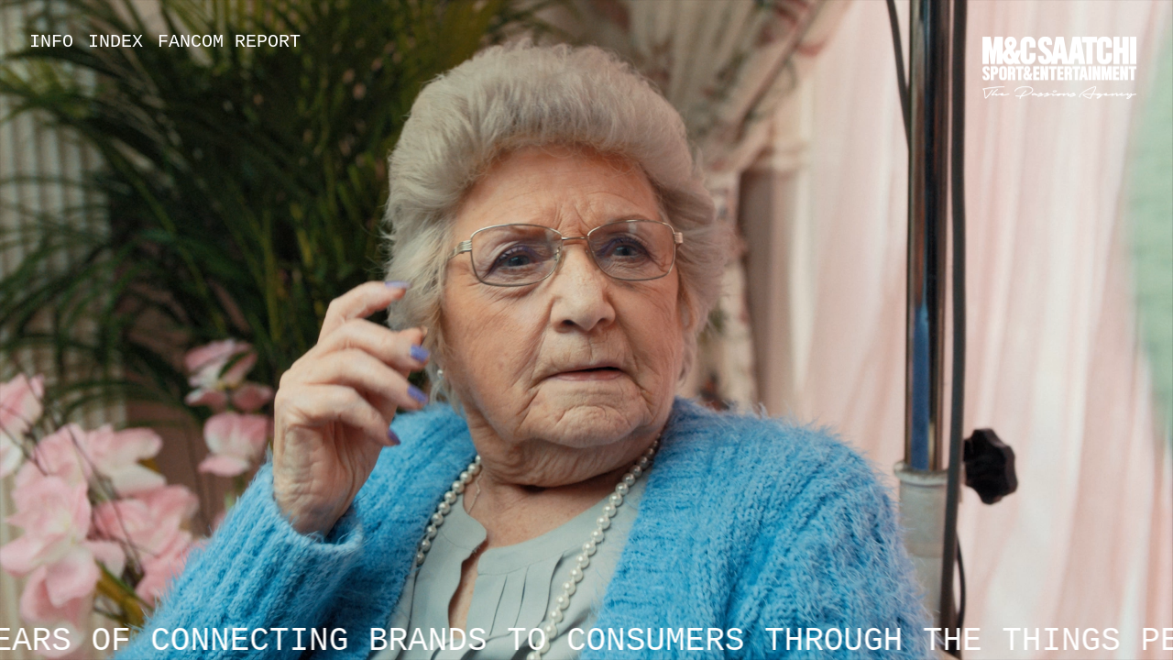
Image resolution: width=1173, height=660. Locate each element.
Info (51, 41)
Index (115, 41)
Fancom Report (229, 41)
